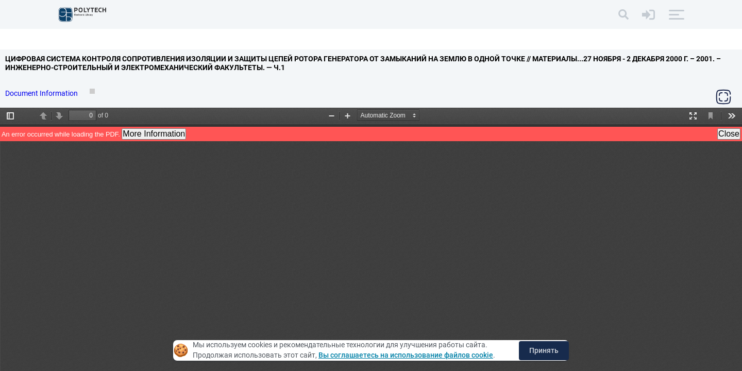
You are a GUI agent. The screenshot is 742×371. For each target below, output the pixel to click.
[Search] (623, 14)
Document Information (42, 93)
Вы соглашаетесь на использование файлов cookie (405, 355)
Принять (544, 350)
